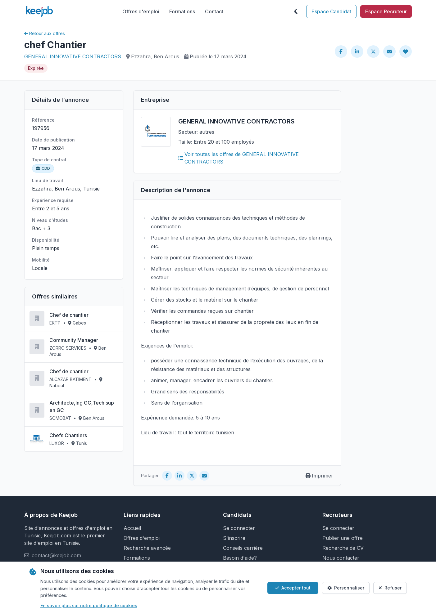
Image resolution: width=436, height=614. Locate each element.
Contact (214, 11)
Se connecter (239, 528)
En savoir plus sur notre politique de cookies (88, 605)
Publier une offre (342, 538)
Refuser (390, 587)
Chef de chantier (69, 315)
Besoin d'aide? (240, 558)
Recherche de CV (343, 548)
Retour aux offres (44, 33)
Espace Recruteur (386, 11)
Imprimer (319, 476)
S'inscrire (234, 538)
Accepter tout (293, 587)
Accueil (132, 528)
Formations (182, 11)
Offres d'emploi (140, 11)
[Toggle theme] (296, 11)
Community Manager (73, 340)
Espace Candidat (331, 11)
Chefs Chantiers (68, 435)
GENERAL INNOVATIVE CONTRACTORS (72, 56)
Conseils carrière (243, 548)
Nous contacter (340, 558)
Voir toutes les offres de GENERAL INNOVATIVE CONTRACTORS (238, 158)
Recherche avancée (147, 548)
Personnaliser (345, 587)
